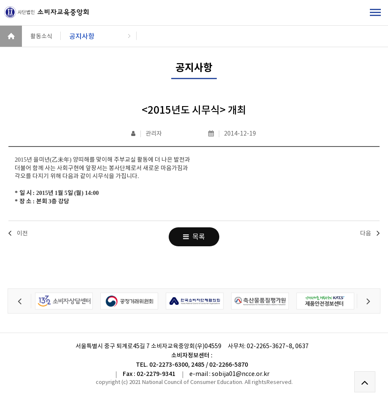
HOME (11, 36)
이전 (22, 233)
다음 (365, 233)
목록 (194, 236)
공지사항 (81, 36)
